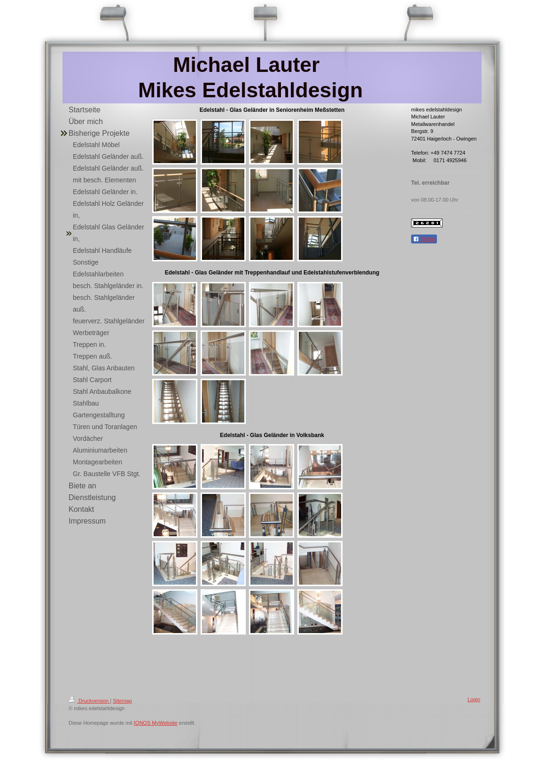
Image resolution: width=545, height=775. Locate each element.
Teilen (424, 239)
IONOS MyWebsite (156, 723)
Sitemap (122, 701)
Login (473, 699)
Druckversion (89, 701)
